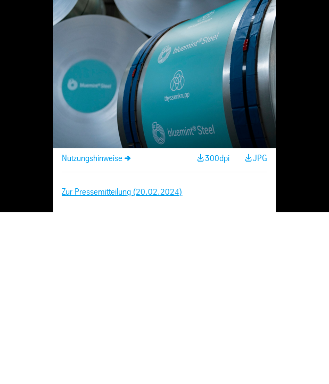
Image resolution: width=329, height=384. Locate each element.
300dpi (217, 159)
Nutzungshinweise (92, 159)
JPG (260, 159)
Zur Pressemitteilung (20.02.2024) (122, 192)
